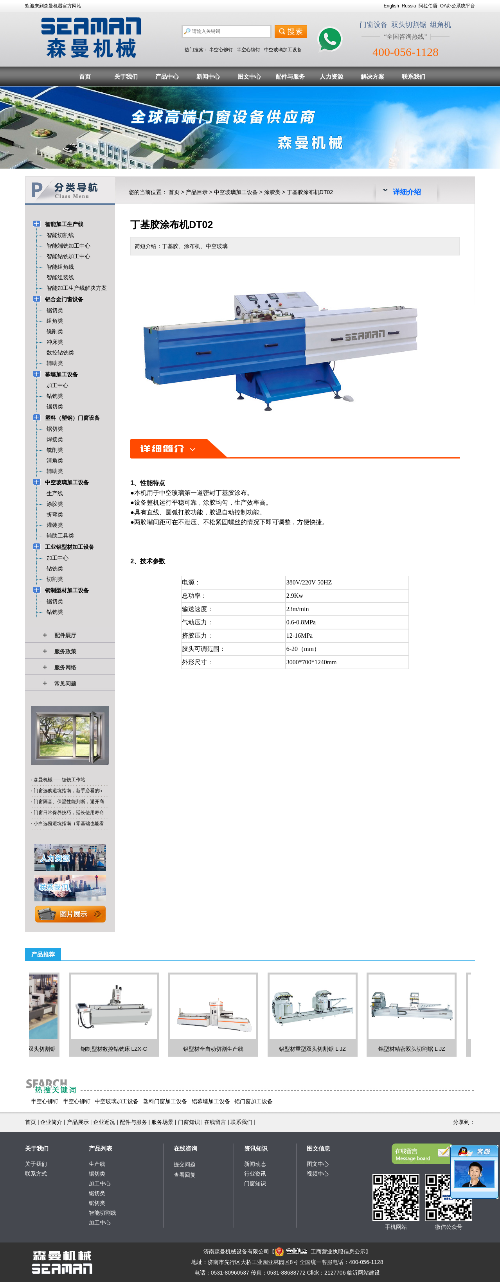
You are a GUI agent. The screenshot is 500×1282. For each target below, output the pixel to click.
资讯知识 (256, 1148)
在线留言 (215, 1122)
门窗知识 (189, 1122)
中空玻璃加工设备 (283, 49)
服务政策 (65, 651)
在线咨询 (185, 1148)
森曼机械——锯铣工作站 (59, 779)
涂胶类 (272, 192)
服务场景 (162, 1122)
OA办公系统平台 (457, 6)
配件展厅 (65, 635)
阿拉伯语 (428, 6)
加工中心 (100, 1183)
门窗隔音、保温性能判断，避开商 (69, 801)
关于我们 (126, 76)
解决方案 (372, 76)
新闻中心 (208, 76)
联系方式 (36, 1174)
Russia (409, 6)
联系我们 (413, 76)
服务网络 (65, 667)
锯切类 (97, 1174)
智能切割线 (102, 1213)
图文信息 (318, 1148)
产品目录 (197, 192)
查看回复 (185, 1175)
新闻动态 (255, 1164)
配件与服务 (290, 76)
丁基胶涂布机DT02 (310, 192)
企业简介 (51, 1122)
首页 (85, 76)
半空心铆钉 (221, 49)
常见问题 (65, 683)
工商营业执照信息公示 (320, 1251)
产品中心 (167, 76)
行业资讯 (255, 1174)
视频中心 (318, 1174)
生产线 (97, 1164)
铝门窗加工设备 (253, 1101)
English (391, 6)
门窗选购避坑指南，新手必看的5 (68, 790)
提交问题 (185, 1164)
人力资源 (331, 76)
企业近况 (104, 1122)
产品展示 (78, 1122)
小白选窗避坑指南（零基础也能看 (69, 823)
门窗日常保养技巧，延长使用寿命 (69, 812)
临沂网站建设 (363, 1272)
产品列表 (100, 1148)
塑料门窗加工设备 (165, 1101)
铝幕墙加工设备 (211, 1101)
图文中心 (249, 76)
